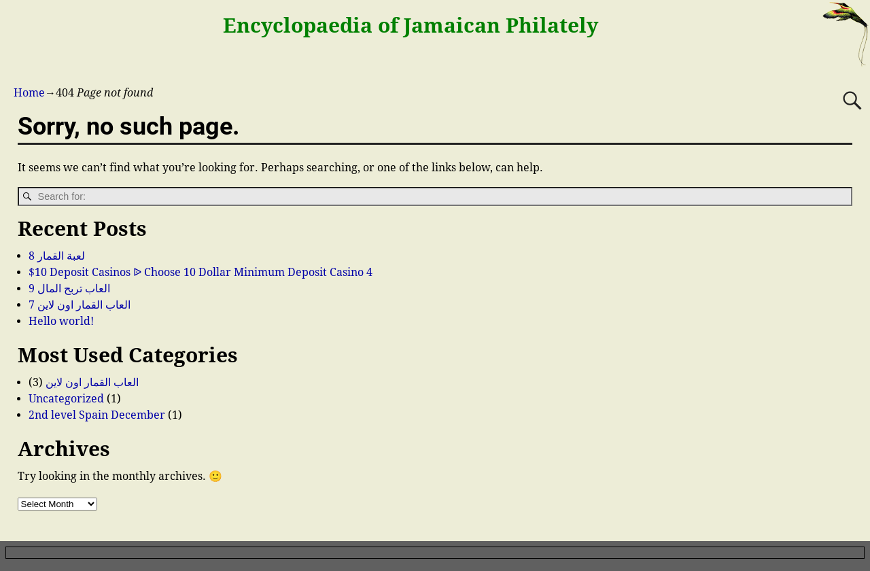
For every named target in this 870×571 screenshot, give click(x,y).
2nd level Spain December (97, 415)
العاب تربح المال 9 (69, 288)
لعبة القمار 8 (57, 255)
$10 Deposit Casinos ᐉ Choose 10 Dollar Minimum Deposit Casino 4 (200, 272)
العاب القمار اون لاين (92, 382)
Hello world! (61, 321)
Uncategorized (66, 398)
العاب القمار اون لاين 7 (79, 304)
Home (29, 92)
